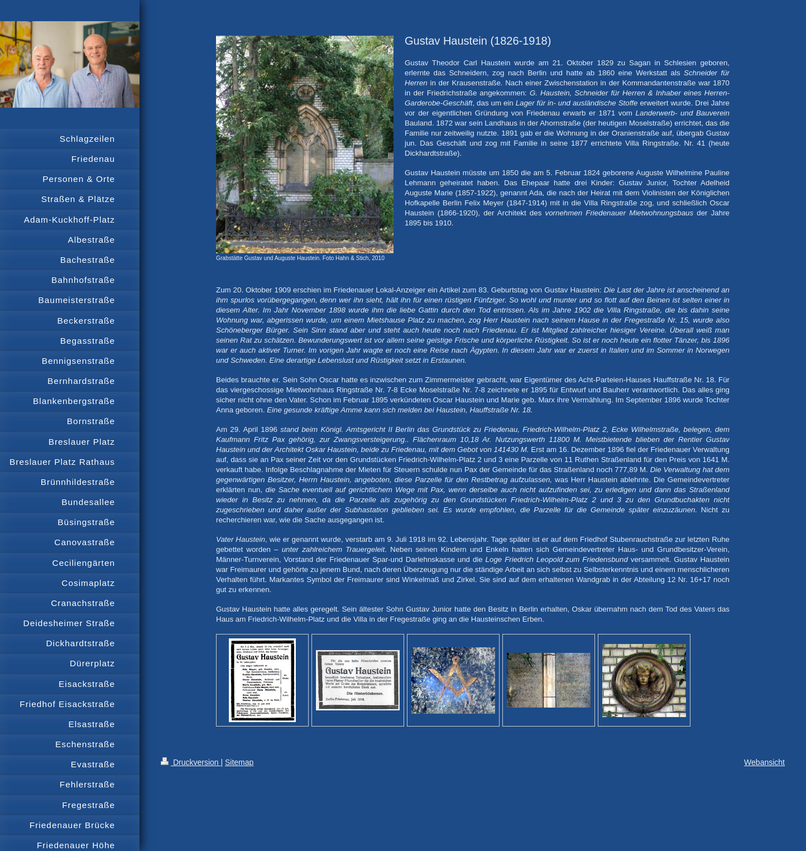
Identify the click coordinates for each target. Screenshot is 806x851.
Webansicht (764, 762)
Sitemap (239, 762)
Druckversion (190, 762)
